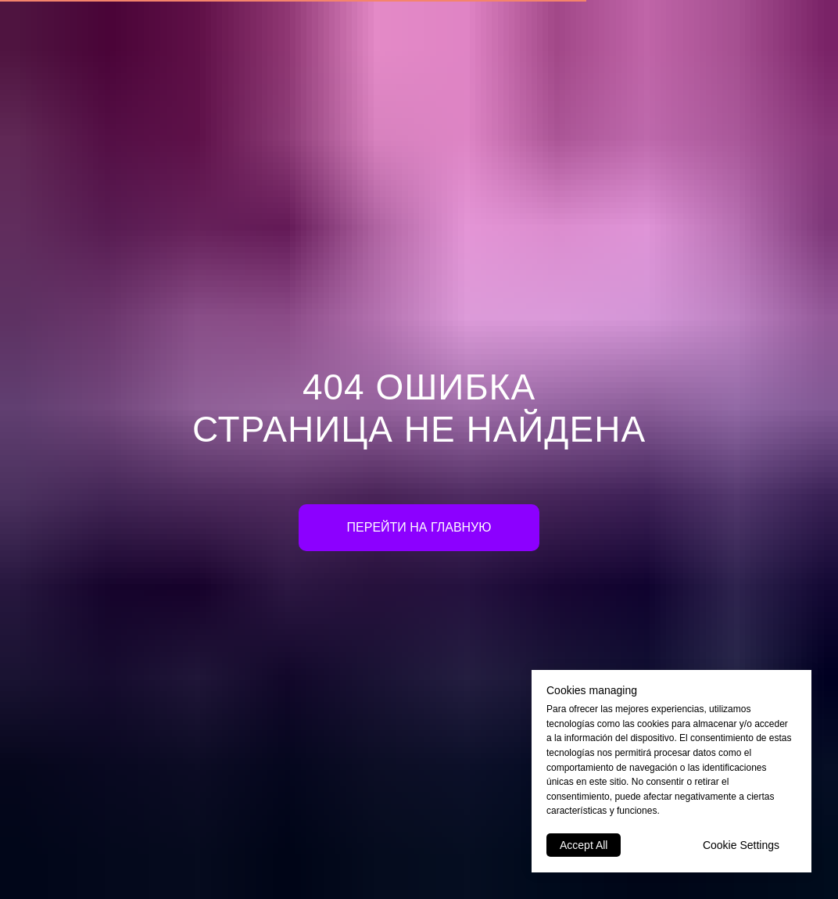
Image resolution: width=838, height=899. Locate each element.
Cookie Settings (741, 845)
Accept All (583, 845)
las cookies (645, 723)
